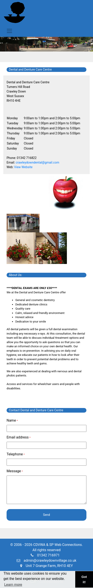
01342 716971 (45, 555)
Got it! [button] (84, 579)
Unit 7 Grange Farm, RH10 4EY (46, 566)
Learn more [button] (13, 584)
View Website (23, 167)
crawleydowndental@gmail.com (37, 162)
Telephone (16, 454)
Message (15, 471)
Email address (18, 437)
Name (12, 420)
